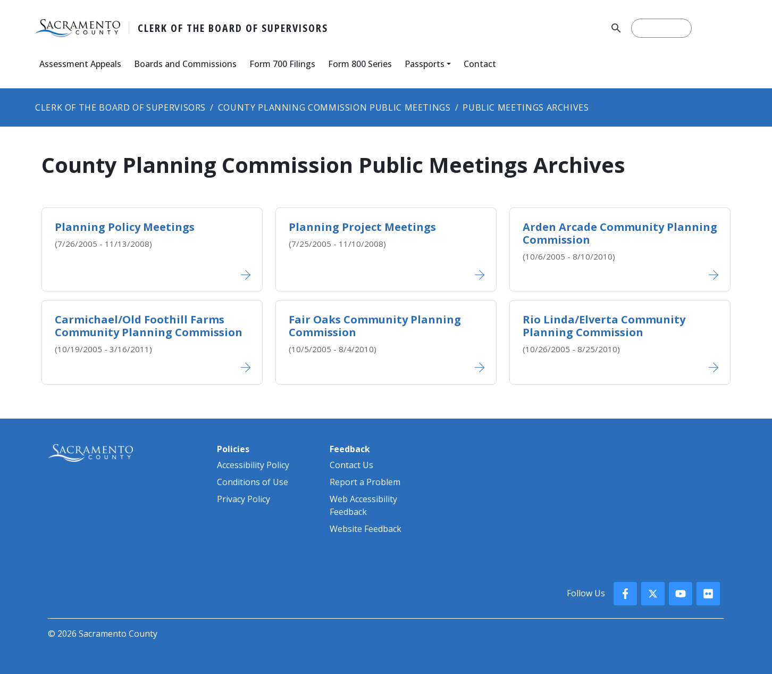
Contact (480, 64)
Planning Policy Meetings (125, 227)
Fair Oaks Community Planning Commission (375, 325)
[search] (661, 28)
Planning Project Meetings (362, 227)
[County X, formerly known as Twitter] (653, 593)
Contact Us (351, 465)
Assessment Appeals (80, 64)
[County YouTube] (680, 593)
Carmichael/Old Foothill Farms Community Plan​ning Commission (148, 325)
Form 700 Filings (282, 64)
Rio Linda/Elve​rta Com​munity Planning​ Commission (604, 325)
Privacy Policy (243, 499)
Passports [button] (424, 64)
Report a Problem (365, 482)
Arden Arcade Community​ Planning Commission (620, 233)
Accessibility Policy (253, 465)
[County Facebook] (625, 593)
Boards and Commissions (185, 64)
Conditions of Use (252, 482)
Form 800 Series (360, 64)
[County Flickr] (708, 593)
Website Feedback (365, 529)
